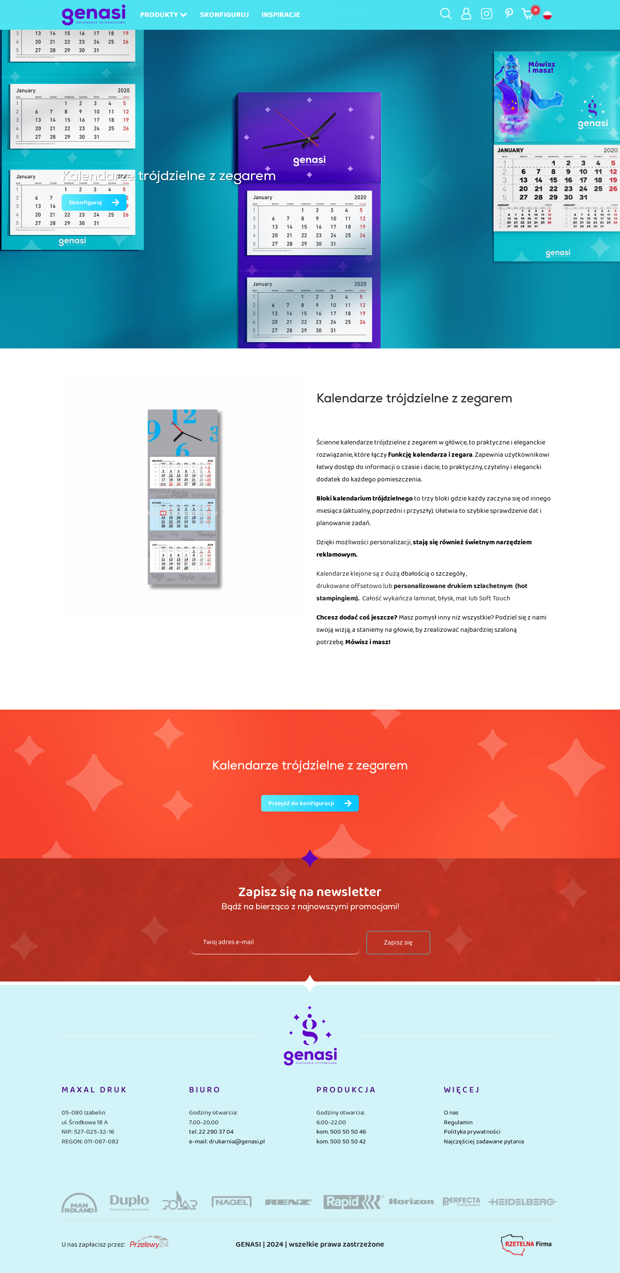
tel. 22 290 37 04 (211, 1131)
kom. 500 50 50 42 (341, 1141)
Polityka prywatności (472, 1131)
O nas (451, 1112)
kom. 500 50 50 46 (341, 1131)
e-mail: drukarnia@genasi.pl (227, 1141)
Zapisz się (398, 942)
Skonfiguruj (224, 15)
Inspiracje (281, 15)
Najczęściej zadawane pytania (484, 1141)
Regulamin (458, 1122)
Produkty (163, 15)
